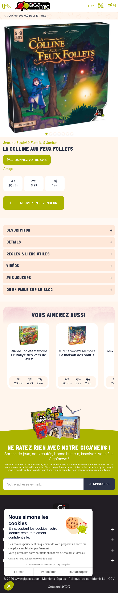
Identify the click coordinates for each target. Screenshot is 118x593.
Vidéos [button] (13, 265)
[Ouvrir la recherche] (101, 6)
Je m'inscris (99, 484)
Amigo (8, 169)
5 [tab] (63, 133)
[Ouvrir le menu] (6, 6)
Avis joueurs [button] (19, 277)
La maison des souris (76, 355)
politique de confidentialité (96, 470)
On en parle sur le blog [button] (30, 289)
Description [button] (18, 230)
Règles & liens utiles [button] (28, 254)
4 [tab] (59, 133)
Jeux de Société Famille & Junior (30, 142)
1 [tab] (46, 133)
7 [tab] (71, 133)
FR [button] (90, 6)
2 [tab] (50, 133)
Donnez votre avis (27, 160)
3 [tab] (54, 133)
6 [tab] (67, 133)
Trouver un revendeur (33, 203)
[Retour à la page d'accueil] (32, 6)
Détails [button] (14, 242)
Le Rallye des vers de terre (28, 357)
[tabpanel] (59, 236)
